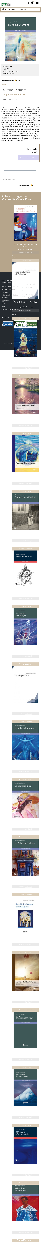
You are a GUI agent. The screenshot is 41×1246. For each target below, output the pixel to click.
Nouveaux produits (29, 284)
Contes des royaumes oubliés (25, 360)
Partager (3, 84)
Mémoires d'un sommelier (25, 1167)
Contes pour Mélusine (25, 533)
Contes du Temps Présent (25, 475)
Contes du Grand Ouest (25, 417)
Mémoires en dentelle (25, 1224)
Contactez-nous (29, 287)
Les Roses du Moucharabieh (25, 994)
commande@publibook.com (10, 309)
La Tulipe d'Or (25, 705)
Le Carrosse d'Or (25, 821)
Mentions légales (29, 291)
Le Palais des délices (25, 878)
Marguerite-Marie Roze (13, 94)
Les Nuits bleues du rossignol (25, 936)
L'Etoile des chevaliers (25, 590)
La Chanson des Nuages (25, 648)
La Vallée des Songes (25, 763)
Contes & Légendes (9, 100)
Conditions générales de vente (30, 295)
